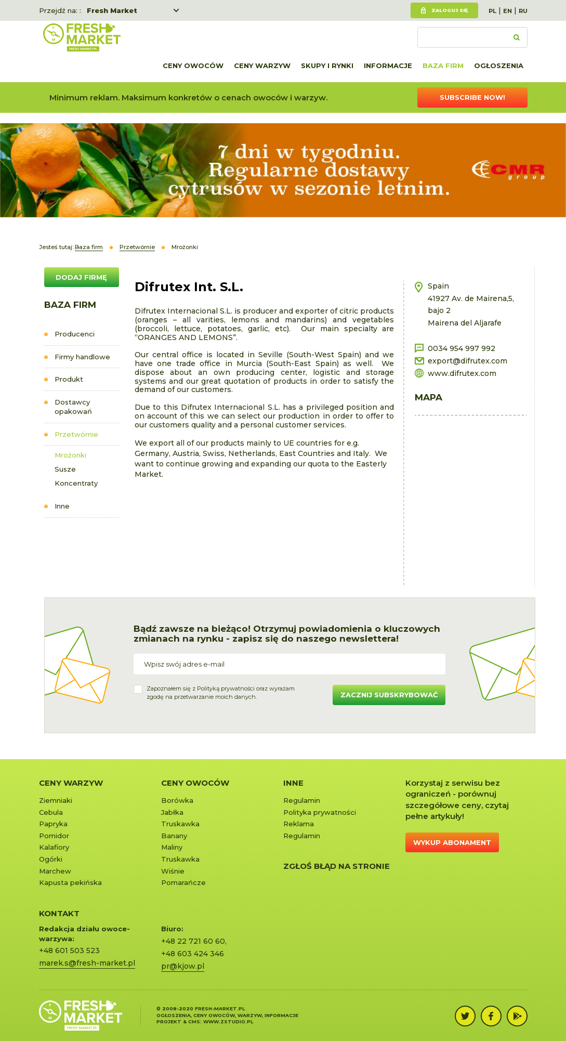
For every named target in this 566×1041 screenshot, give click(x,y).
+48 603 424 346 (192, 953)
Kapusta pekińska (70, 882)
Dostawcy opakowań (73, 407)
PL (492, 11)
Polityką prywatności (226, 688)
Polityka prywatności (319, 812)
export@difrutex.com (467, 361)
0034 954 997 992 (461, 348)
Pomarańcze (183, 882)
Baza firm (443, 65)
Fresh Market (112, 10)
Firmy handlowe (82, 357)
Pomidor (54, 835)
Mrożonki (70, 455)
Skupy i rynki (327, 65)
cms (194, 1021)
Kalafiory (54, 847)
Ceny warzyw (262, 65)
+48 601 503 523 (69, 950)
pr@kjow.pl (182, 966)
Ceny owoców (193, 65)
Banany (174, 835)
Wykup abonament (452, 842)
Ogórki (50, 859)
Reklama (298, 823)
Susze (65, 469)
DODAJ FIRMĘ (81, 277)
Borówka (177, 800)
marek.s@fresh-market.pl (87, 963)
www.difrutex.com (462, 373)
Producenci (75, 334)
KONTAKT (59, 913)
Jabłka (172, 812)
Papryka (53, 823)
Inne (62, 506)
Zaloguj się (449, 10)
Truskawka (180, 823)
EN (507, 11)
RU (523, 11)
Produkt (69, 379)
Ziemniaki (55, 800)
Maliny (171, 847)
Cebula (51, 812)
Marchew (55, 871)
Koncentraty (76, 483)
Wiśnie (173, 871)
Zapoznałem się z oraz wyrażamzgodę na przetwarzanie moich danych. (221, 692)
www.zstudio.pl (228, 1021)
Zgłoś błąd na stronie (336, 866)
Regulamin (301, 800)
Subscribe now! (472, 97)
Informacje (388, 65)
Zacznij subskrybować (389, 695)
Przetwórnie (76, 434)
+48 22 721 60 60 (193, 941)
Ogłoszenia (498, 65)
